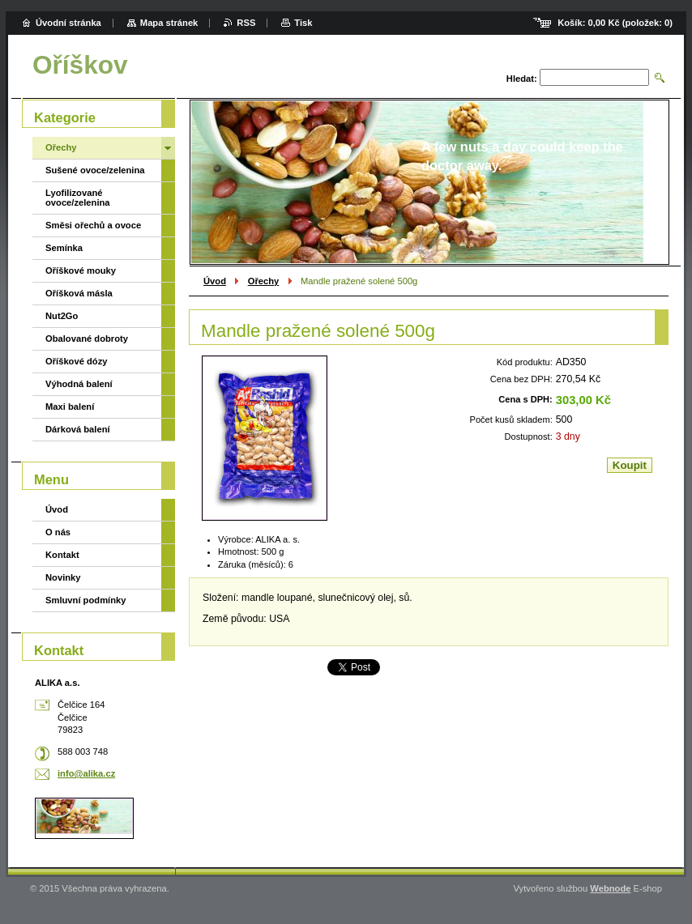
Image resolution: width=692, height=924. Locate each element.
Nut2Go (61, 316)
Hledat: (521, 78)
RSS (246, 23)
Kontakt (62, 555)
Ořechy (264, 281)
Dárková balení (77, 429)
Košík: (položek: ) (615, 23)
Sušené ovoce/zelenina (95, 170)
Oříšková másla (79, 293)
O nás (57, 532)
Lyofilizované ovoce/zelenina (77, 197)
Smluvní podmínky (85, 600)
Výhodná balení (79, 384)
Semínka (64, 248)
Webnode (610, 888)
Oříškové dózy (76, 361)
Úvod (214, 281)
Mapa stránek (169, 23)
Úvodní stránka (68, 23)
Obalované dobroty (86, 338)
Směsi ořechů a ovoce (93, 225)
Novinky (63, 577)
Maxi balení (69, 406)
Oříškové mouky (80, 270)
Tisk (303, 23)
